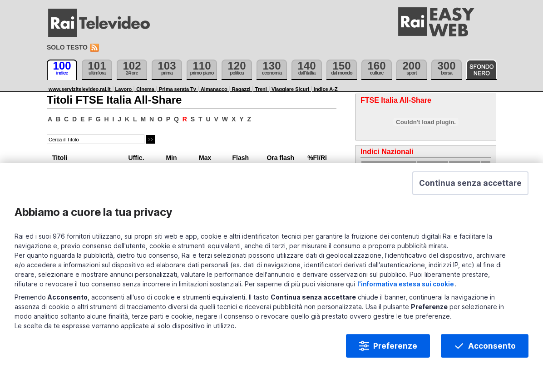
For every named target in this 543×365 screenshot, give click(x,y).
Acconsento (492, 350)
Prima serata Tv (177, 89)
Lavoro (123, 89)
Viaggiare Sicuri (290, 89)
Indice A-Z (326, 89)
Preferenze (395, 350)
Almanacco (214, 89)
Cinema (145, 89)
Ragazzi (241, 89)
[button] (470, 188)
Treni (261, 89)
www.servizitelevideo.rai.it (80, 89)
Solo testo (67, 47)
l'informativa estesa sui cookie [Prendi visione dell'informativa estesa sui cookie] (405, 289)
